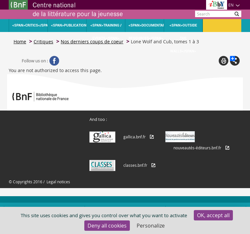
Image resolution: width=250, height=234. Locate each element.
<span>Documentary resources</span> (146, 27)
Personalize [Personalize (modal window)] (151, 225)
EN (234, 4)
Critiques (43, 41)
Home (20, 41)
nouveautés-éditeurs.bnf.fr (197, 147)
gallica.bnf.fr (134, 136)
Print (223, 61)
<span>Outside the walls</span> (183, 27)
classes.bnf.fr (135, 165)
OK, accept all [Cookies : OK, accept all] (213, 215)
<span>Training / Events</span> (105, 27)
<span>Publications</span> (68, 25)
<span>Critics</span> (29, 25)
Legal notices (58, 181)
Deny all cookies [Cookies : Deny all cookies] (107, 225)
